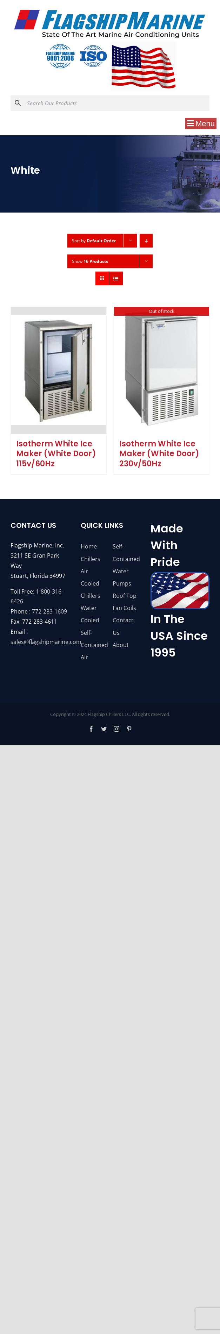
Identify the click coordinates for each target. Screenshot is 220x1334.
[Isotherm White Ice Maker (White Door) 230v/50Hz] (161, 370)
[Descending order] (146, 241)
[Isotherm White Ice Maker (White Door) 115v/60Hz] (58, 370)
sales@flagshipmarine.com (46, 642)
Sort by (94, 241)
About (121, 645)
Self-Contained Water (126, 559)
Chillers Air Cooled (90, 571)
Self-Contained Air (94, 645)
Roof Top (124, 596)
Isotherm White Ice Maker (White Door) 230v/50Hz (159, 453)
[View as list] (116, 278)
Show (90, 261)
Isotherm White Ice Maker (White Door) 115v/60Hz (56, 453)
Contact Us (123, 626)
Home (89, 546)
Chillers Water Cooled (90, 608)
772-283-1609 (49, 611)
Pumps (122, 583)
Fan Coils (124, 608)
